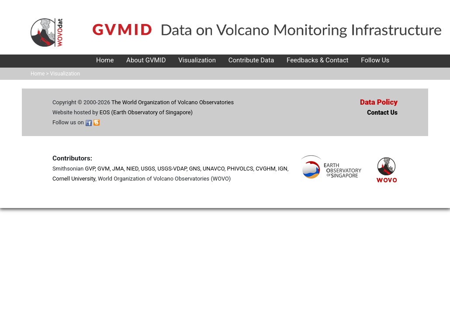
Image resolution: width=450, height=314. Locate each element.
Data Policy (379, 102)
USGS (148, 168)
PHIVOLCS (240, 168)
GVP (90, 168)
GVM (103, 168)
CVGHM (265, 168)
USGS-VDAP (172, 168)
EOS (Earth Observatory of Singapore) (146, 112)
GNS (194, 168)
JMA (118, 168)
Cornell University (73, 178)
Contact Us (382, 112)
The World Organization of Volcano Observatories (172, 102)
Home (38, 74)
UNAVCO (214, 168)
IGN (282, 168)
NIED (132, 168)
